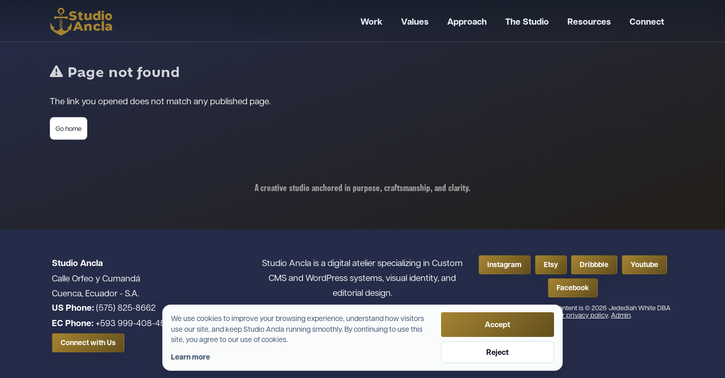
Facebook (573, 287)
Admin (621, 314)
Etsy (551, 264)
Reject (497, 352)
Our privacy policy (581, 314)
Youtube (644, 264)
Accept (497, 324)
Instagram (504, 264)
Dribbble (594, 264)
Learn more (190, 357)
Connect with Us (88, 342)
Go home (68, 128)
